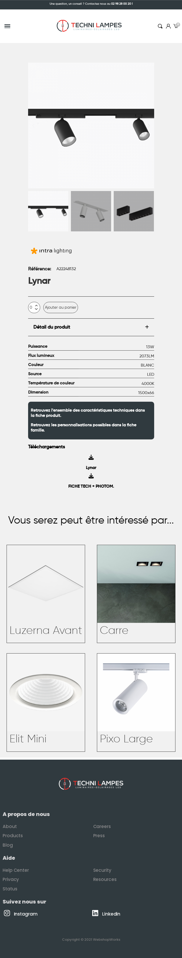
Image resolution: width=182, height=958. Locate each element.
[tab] (91, 327)
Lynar (91, 468)
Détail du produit (51, 327)
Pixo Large (126, 739)
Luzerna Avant (45, 630)
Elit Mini (27, 739)
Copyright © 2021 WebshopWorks (91, 939)
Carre (114, 630)
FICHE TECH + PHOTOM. (91, 487)
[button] (33, 125)
